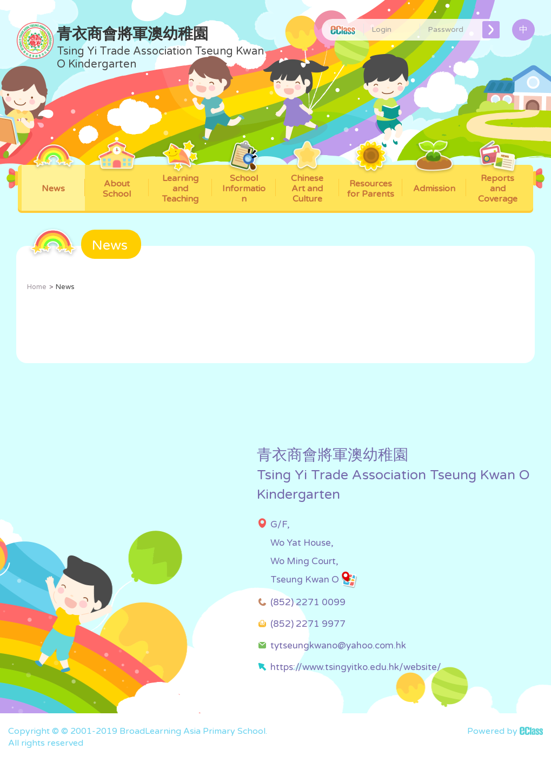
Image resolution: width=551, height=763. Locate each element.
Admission (434, 179)
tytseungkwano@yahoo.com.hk (338, 645)
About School (117, 182)
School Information (244, 184)
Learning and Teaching (180, 184)
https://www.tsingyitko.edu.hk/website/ (355, 667)
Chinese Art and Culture (307, 184)
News (53, 179)
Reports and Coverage (498, 184)
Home (37, 287)
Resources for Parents (370, 182)
